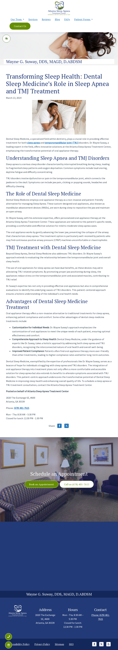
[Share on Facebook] (59, 426)
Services (32, 19)
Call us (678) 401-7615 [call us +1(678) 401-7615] (76, 484)
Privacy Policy (42, 644)
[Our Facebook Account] (94, 645)
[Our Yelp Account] (108, 645)
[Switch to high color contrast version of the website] (6, 39)
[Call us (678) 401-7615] (8, 636)
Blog (57, 19)
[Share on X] (66, 426)
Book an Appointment (41, 484)
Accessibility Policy (19, 644)
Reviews (46, 19)
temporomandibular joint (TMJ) (62, 142)
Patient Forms (83, 19)
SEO (71, 644)
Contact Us (20, 26)
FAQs (67, 19)
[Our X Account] (101, 645)
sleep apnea (33, 142)
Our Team (17, 19)
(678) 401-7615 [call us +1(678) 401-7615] (21, 408)
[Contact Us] (8, 644)
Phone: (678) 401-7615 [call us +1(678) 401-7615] (100, 617)
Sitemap (59, 644)
